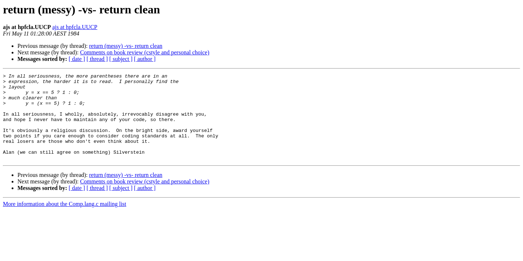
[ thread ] (97, 59)
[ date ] (77, 59)
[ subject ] (121, 59)
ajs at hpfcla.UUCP (74, 27)
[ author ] (145, 59)
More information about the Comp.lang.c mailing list (64, 221)
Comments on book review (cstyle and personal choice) (144, 52)
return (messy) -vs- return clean (125, 46)
